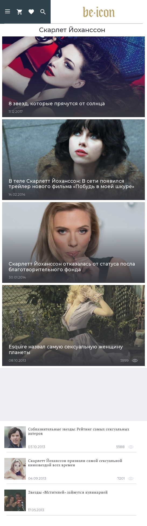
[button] (7, 11)
